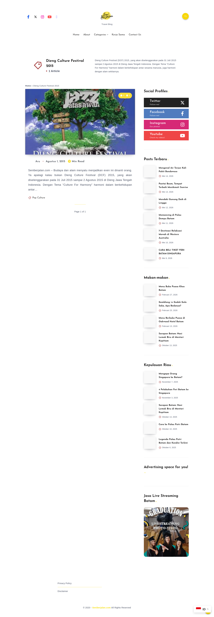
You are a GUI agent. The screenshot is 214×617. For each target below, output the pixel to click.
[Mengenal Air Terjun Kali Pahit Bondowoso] (150, 171)
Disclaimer (63, 591)
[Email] (56, 16)
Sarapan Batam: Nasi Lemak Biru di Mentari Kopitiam (171, 337)
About (86, 35)
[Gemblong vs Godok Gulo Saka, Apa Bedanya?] (150, 306)
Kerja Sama (118, 35)
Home (76, 35)
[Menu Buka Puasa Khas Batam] (150, 290)
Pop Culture (38, 198)
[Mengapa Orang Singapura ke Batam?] (150, 377)
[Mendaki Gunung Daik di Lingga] (150, 203)
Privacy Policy (65, 583)
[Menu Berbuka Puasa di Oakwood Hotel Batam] (150, 322)
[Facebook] (28, 16)
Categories (100, 35)
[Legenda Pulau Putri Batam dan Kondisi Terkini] (150, 443)
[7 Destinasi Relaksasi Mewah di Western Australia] (150, 234)
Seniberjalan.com (101, 607)
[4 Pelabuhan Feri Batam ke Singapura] (150, 393)
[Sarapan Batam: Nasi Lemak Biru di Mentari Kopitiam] (150, 337)
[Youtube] (49, 16)
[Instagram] (42, 16)
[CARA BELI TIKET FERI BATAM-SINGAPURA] (150, 254)
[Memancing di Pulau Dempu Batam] (150, 219)
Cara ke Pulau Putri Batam (173, 424)
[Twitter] (35, 16)
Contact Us (135, 35)
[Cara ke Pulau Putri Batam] (150, 428)
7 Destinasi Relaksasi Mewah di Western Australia (170, 234)
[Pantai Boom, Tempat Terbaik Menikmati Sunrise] (150, 187)
